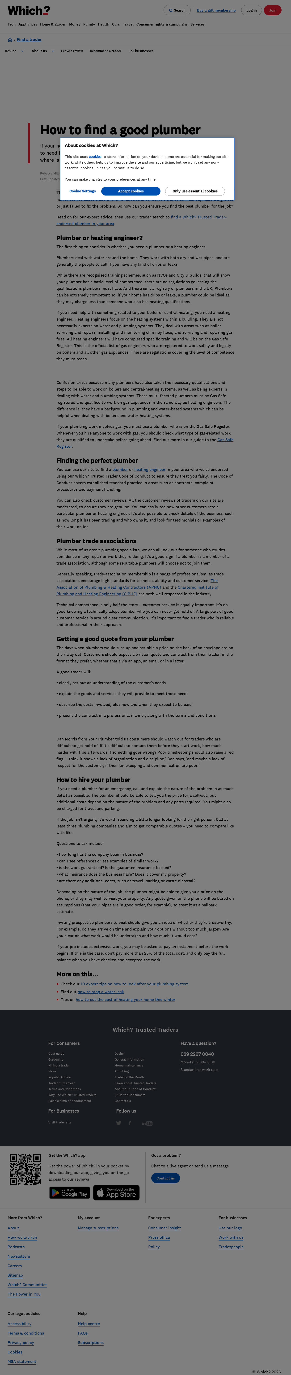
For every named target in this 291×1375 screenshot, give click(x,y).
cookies (95, 156)
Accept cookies (131, 191)
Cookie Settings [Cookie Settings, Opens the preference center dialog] (82, 191)
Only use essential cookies (195, 191)
